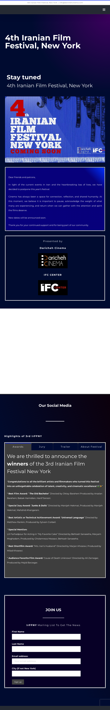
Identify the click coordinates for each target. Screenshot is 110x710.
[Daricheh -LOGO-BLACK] (53, 254)
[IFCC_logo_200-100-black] (53, 281)
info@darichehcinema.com (71, 3)
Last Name (18, 644)
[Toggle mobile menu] (104, 9)
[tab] (18, 446)
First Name (18, 631)
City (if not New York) (24, 668)
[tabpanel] (55, 514)
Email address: (20, 656)
